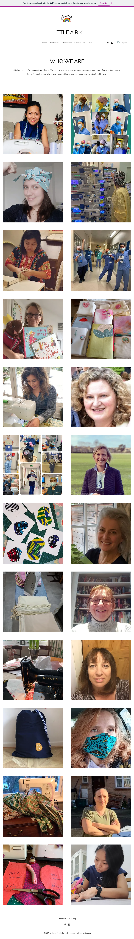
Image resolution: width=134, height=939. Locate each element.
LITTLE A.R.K (67, 32)
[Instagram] (112, 42)
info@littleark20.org (67, 918)
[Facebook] (108, 42)
